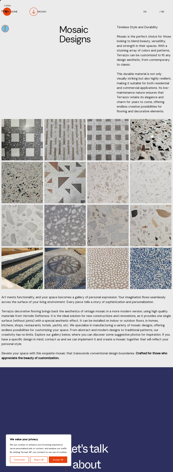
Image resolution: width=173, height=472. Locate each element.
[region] (38, 450)
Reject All (38, 459)
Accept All (58, 459)
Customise (19, 459)
